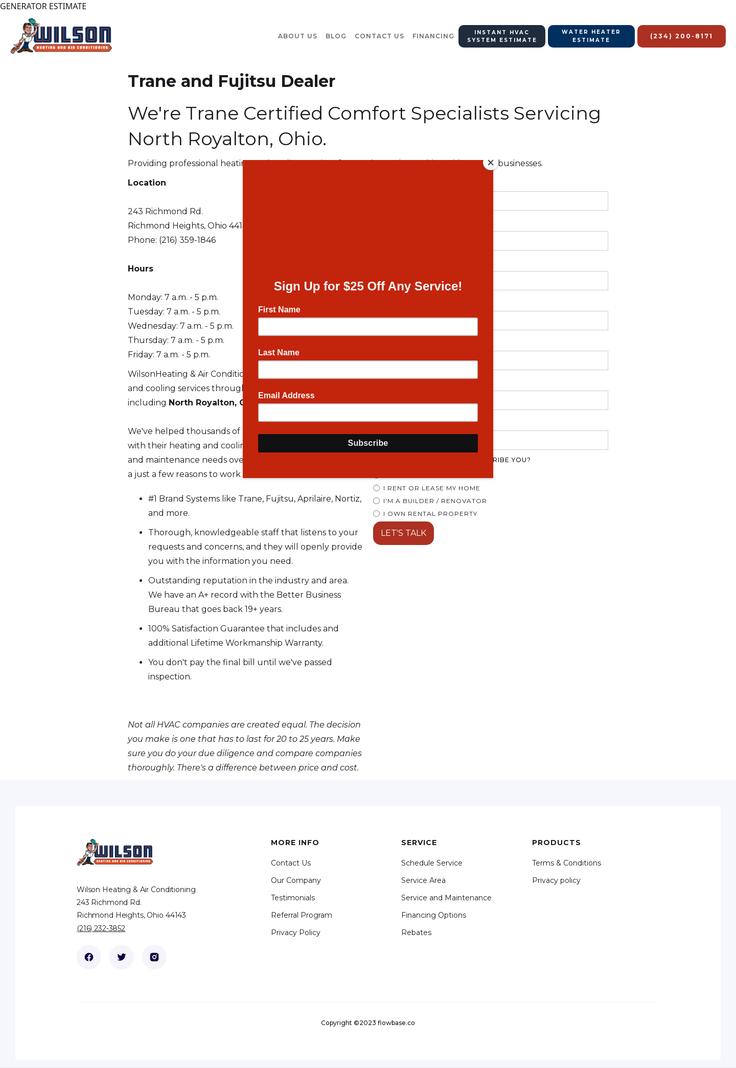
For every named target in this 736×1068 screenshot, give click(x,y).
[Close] (490, 162)
